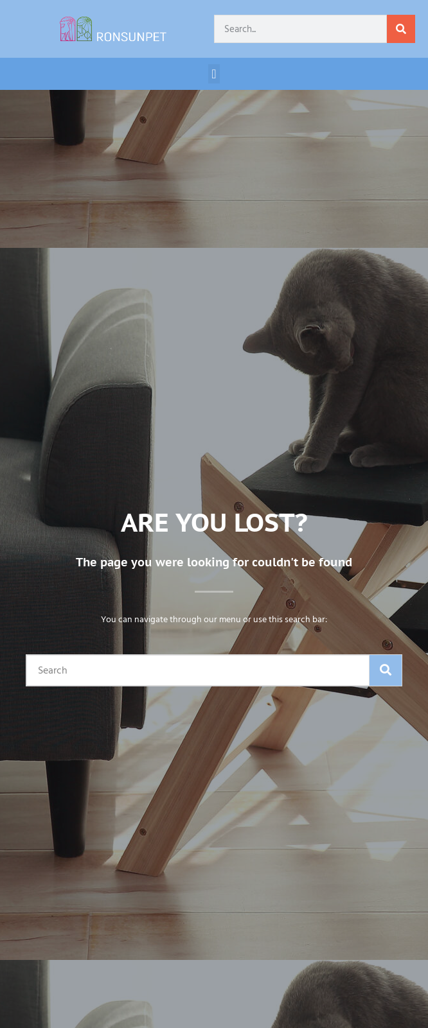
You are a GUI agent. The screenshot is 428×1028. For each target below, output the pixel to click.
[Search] (401, 29)
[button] (213, 73)
